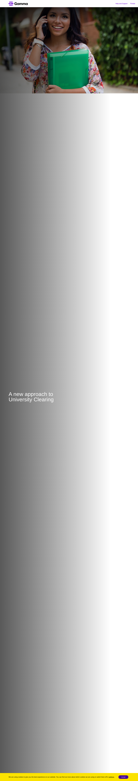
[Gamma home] (18, 3)
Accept (123, 777)
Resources (11, 23)
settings (111, 777)
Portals (132, 3)
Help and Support (122, 3)
